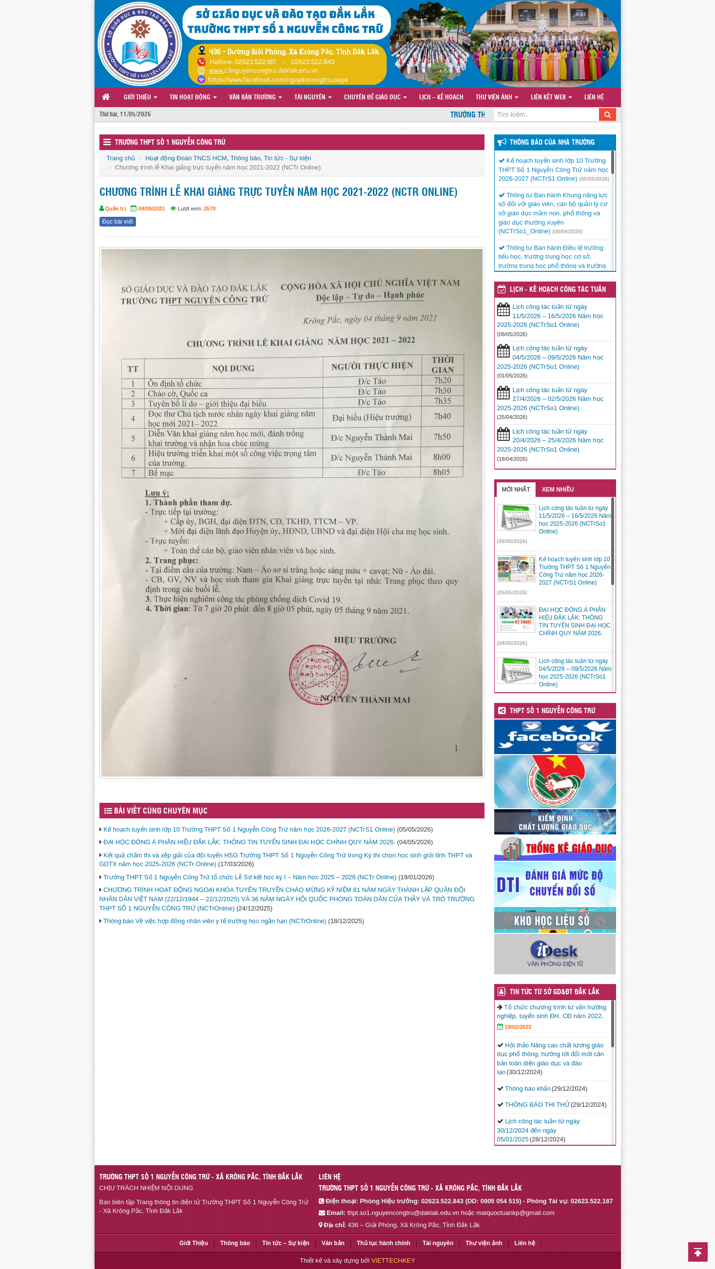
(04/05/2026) (512, 643)
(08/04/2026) (567, 231)
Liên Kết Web (551, 98)
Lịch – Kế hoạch (441, 98)
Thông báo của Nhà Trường (552, 142)
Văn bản (333, 1243)
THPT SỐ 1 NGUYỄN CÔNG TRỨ (552, 711)
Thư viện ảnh (497, 98)
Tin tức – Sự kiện (285, 1243)
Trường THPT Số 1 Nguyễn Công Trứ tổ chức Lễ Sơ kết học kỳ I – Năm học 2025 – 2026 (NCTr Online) (250, 877)
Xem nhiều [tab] (558, 489)
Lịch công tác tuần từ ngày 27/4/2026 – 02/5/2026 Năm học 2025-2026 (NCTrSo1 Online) (550, 399)
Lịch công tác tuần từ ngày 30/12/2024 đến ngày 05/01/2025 (538, 1130)
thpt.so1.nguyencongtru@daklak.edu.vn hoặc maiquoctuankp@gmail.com (451, 1212)
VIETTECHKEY (393, 1260)
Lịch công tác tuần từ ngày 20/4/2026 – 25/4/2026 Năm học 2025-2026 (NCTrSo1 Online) (550, 440)
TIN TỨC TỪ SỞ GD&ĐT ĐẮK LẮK (554, 992)
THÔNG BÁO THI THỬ (537, 1104)
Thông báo (245, 158)
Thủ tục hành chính (383, 1243)
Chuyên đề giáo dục (375, 98)
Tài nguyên (313, 98)
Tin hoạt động (193, 98)
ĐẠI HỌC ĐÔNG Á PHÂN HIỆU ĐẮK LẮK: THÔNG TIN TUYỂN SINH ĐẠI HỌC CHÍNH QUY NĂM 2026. (249, 842)
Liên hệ (594, 98)
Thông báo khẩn (528, 1088)
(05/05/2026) (594, 179)
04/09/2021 (151, 208)
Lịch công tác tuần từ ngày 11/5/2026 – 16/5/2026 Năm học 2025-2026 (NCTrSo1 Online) (550, 315)
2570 (209, 208)
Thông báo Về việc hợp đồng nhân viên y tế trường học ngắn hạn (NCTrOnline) (215, 921)
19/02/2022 (518, 1027)
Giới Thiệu (140, 98)
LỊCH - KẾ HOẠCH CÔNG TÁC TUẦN (558, 289)
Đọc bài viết (117, 221)
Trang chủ (121, 158)
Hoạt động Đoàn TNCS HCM (186, 158)
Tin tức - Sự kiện (287, 158)
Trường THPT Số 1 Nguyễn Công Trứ (170, 142)
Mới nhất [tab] (516, 489)
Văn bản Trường (255, 98)
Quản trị (115, 208)
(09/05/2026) (512, 541)
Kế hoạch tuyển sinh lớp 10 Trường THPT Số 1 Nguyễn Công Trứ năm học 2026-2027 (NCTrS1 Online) (249, 829)
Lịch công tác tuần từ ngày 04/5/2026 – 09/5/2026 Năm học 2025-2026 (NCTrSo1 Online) (550, 357)
